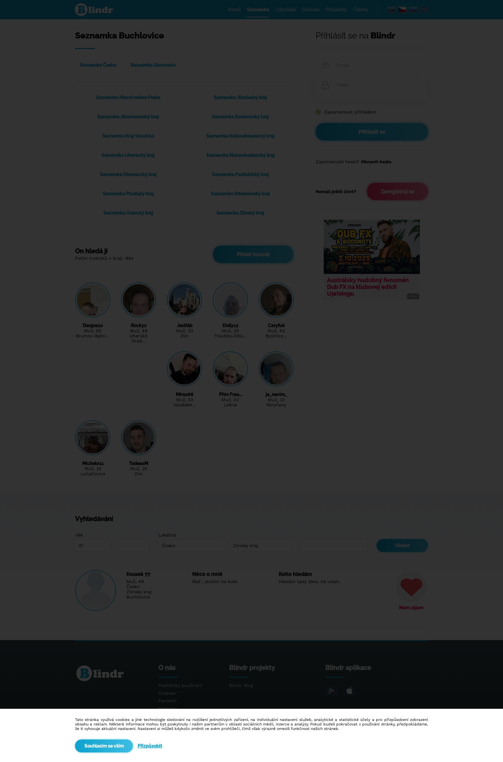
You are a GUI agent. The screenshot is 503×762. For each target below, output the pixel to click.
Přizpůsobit (150, 746)
